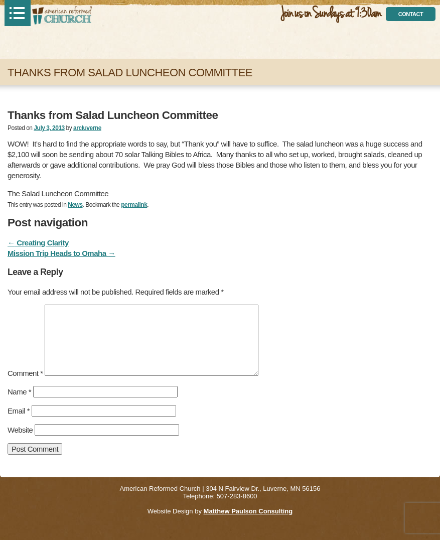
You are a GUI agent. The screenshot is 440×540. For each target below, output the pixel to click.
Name (19, 391)
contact (410, 14)
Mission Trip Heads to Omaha (61, 253)
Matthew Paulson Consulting (248, 511)
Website (20, 430)
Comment (25, 373)
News (75, 204)
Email (19, 411)
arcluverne (87, 127)
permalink (134, 204)
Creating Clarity (38, 242)
